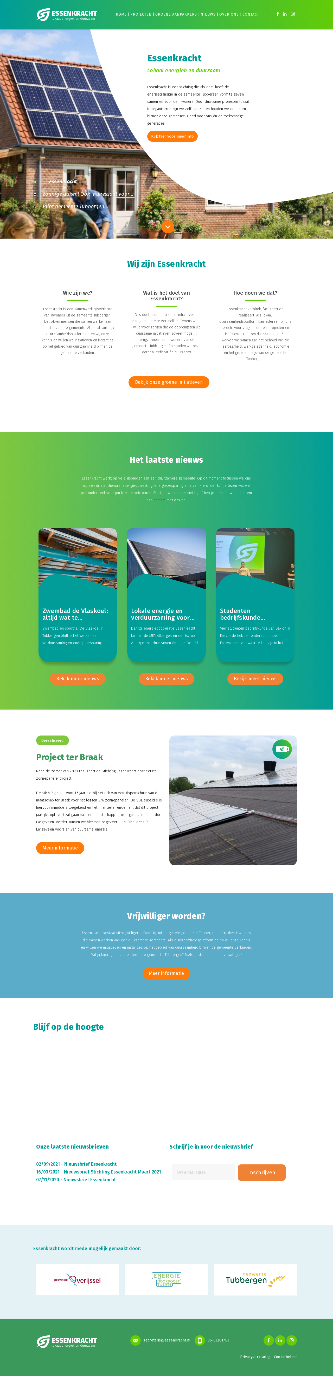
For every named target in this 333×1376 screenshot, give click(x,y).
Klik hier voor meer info (173, 136)
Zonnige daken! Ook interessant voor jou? (82, 195)
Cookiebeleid (285, 1356)
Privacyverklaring (255, 1356)
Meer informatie (60, 848)
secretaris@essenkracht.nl (160, 1340)
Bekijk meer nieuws (77, 679)
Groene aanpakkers (176, 14)
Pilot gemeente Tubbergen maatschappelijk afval (69, 208)
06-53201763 (212, 1340)
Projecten (141, 14)
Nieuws (208, 14)
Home (121, 14)
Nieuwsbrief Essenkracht (90, 1164)
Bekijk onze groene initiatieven (169, 382)
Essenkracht (63, 181)
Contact (250, 14)
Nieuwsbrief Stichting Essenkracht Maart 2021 (112, 1172)
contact (160, 500)
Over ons (229, 14)
